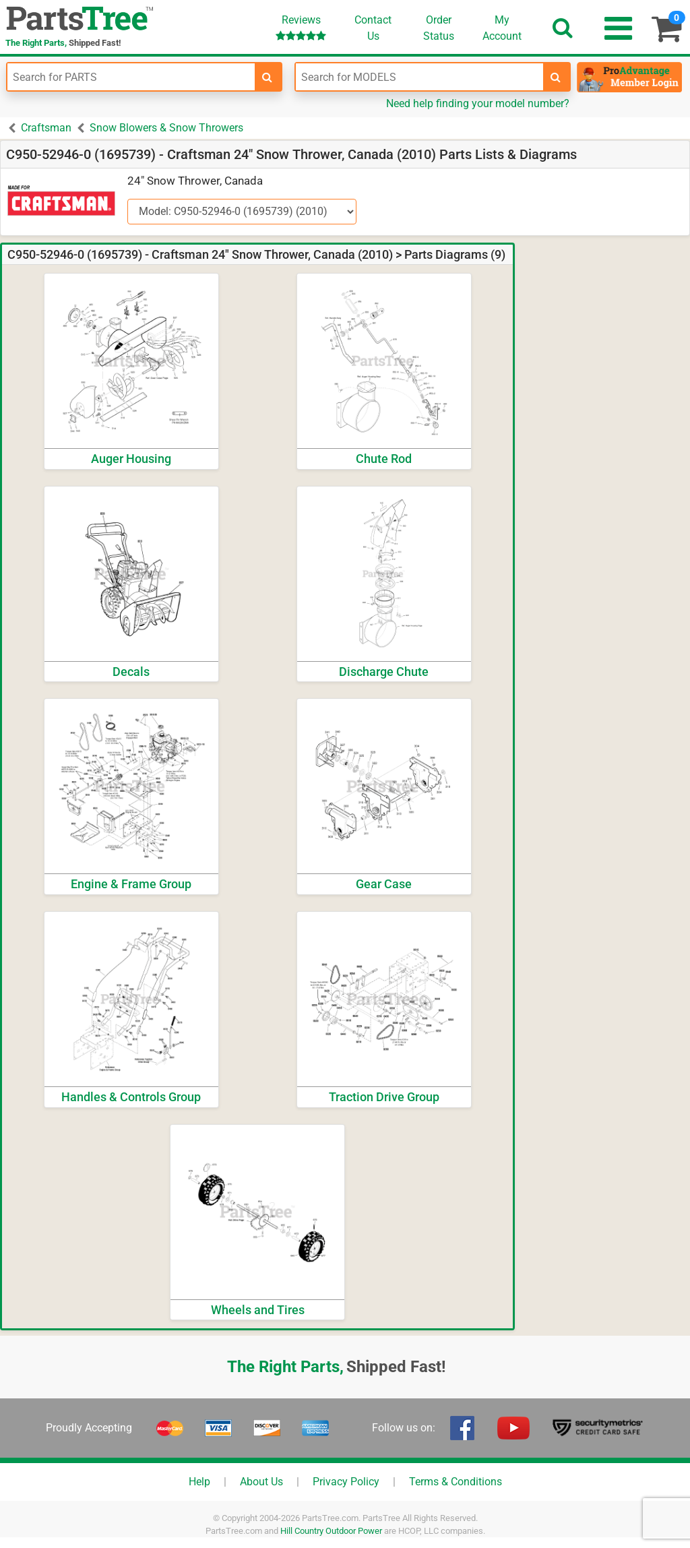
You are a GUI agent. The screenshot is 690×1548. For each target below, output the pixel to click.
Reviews (301, 27)
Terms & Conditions (455, 1481)
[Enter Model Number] (419, 76)
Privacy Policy (346, 1481)
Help (199, 1481)
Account (502, 27)
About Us (261, 1481)
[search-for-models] (555, 76)
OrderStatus (438, 27)
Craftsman (46, 127)
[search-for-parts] (267, 76)
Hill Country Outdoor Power (331, 1531)
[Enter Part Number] (131, 76)
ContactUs (372, 27)
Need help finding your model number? (477, 103)
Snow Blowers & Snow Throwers (166, 127)
